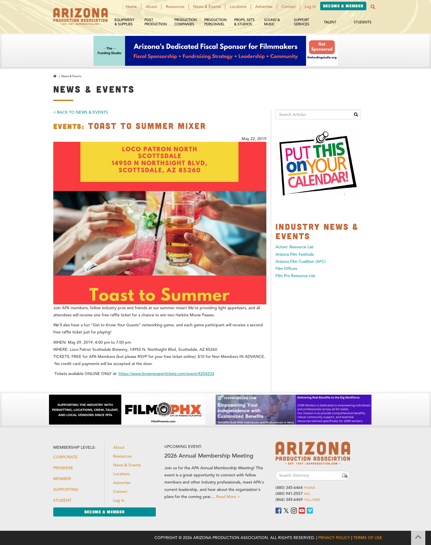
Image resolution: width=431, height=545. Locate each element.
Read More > (228, 496)
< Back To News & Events (80, 112)
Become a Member (343, 5)
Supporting (66, 489)
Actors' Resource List (294, 247)
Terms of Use (367, 537)
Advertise (264, 6)
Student (62, 500)
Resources (175, 6)
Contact (288, 6)
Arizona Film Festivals (294, 254)
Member (62, 478)
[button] (372, 7)
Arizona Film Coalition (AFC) (300, 261)
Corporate (65, 457)
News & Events (207, 6)
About (151, 6)
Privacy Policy (334, 537)
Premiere (63, 468)
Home (131, 6)
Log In (310, 6)
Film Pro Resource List (295, 275)
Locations (238, 6)
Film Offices (286, 268)
